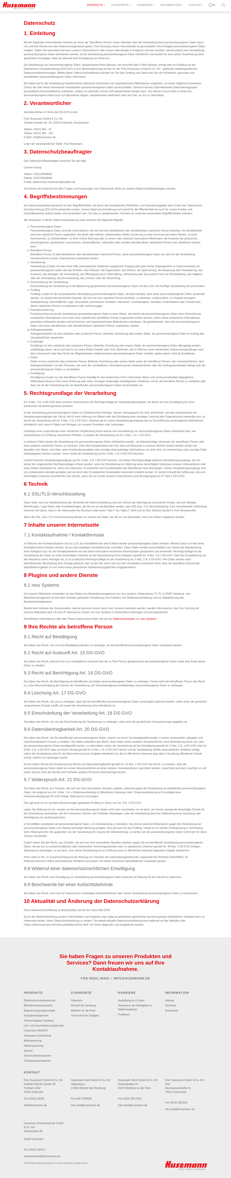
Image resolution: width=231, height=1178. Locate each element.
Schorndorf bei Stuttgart (85, 1015)
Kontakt (195, 5)
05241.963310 (178, 1102)
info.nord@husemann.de (85, 1105)
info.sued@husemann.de (179, 1109)
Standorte (81, 992)
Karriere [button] (144, 5)
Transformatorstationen (37, 1060)
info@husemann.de (131, 978)
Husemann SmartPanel (37, 1035)
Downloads (171, 1010)
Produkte (95, 5)
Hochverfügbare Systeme (39, 1020)
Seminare (170, 1005)
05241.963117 (37, 1149)
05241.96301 (36, 1098)
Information (177, 992)
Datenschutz (81, 1163)
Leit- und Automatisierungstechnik (43, 1025)
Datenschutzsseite (124, 618)
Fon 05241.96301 (95, 978)
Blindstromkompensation (38, 1005)
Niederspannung (33, 1045)
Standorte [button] (120, 5)
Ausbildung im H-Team (131, 1000)
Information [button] (170, 5)
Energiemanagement (36, 1015)
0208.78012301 (132, 1098)
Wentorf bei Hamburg (83, 1005)
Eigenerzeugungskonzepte (39, 1010)
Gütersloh (76, 1000)
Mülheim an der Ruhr (83, 1010)
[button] (96, 5)
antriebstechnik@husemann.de (42, 1156)
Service (28, 1050)
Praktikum (124, 1014)
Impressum (68, 1163)
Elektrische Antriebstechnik (39, 1000)
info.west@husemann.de (132, 1105)
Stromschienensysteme (37, 1055)
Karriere (127, 992)
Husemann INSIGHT (36, 1030)
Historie (169, 1000)
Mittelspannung (33, 1040)
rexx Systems (148, 618)
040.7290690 (84, 1098)
